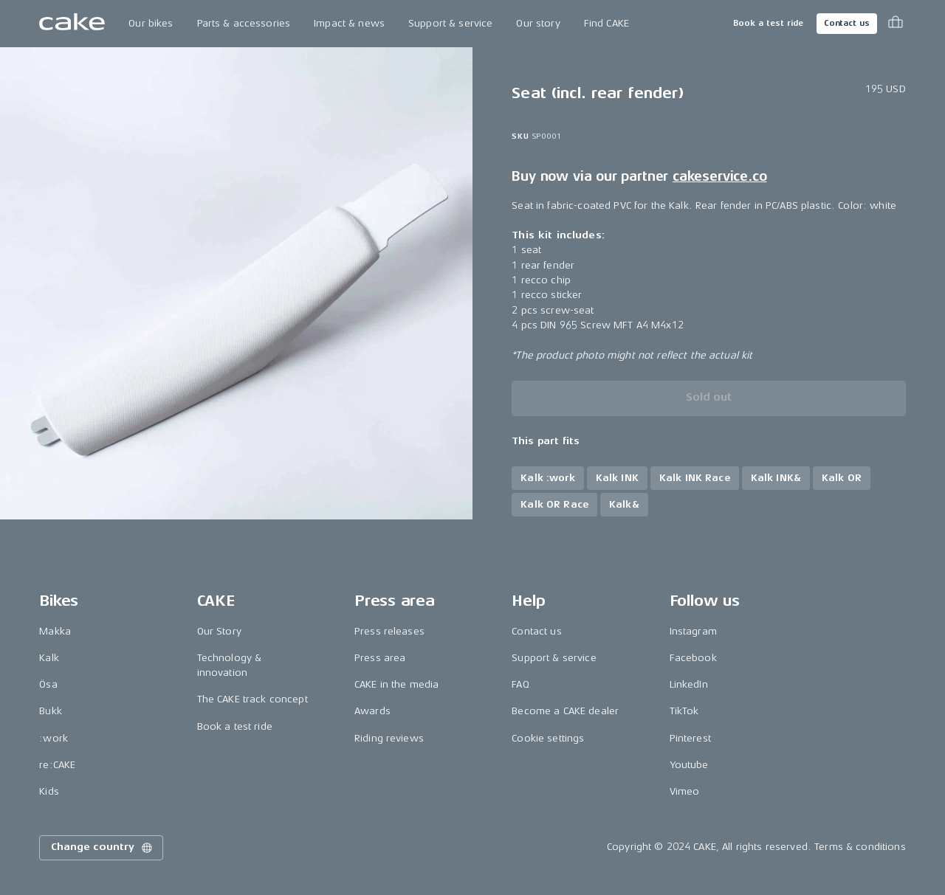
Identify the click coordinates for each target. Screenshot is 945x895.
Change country (102, 847)
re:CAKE (57, 764)
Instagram (693, 631)
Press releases (389, 631)
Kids (49, 791)
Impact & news (349, 23)
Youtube (689, 764)
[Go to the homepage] (72, 23)
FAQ (520, 684)
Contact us (847, 23)
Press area (379, 657)
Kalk (49, 657)
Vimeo (685, 791)
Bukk (50, 710)
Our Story (219, 631)
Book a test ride (768, 23)
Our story (538, 23)
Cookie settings (548, 738)
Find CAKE (606, 23)
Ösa (48, 684)
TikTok (684, 710)
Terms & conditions (860, 846)
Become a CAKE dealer (565, 710)
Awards (372, 710)
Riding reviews (389, 738)
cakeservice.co (719, 176)
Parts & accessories (244, 23)
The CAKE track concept (252, 699)
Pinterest (690, 738)
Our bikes (150, 23)
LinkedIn (689, 684)
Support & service (450, 23)
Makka (55, 631)
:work (53, 738)
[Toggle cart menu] (895, 23)
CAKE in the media (396, 684)
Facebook (693, 657)
